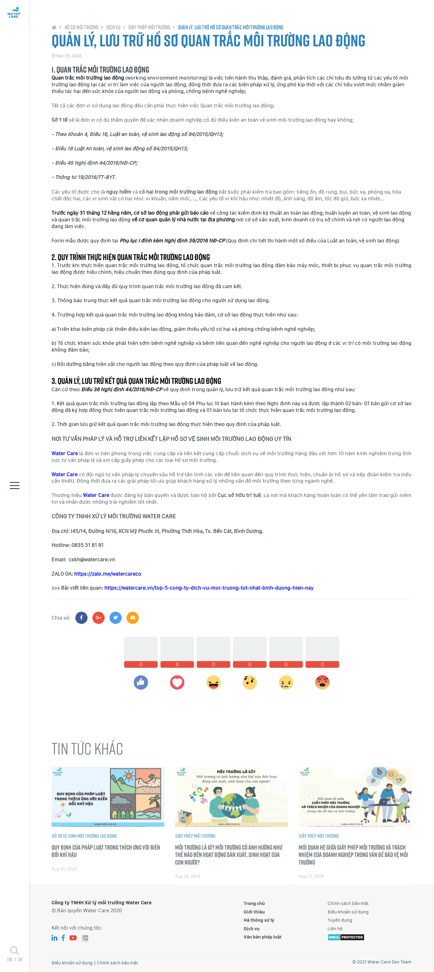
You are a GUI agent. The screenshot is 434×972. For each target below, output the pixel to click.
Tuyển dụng (340, 920)
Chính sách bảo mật (348, 903)
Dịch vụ (113, 33)
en (12, 959)
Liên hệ (335, 928)
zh (20, 959)
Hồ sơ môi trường (81, 33)
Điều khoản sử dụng (348, 912)
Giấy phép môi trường (149, 33)
